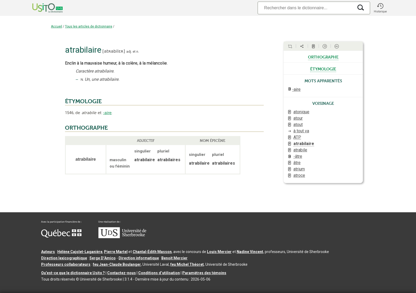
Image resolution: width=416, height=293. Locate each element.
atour (298, 118)
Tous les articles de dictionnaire (88, 26)
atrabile (300, 149)
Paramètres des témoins (204, 273)
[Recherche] (305, 8)
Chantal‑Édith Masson (152, 252)
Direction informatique (139, 258)
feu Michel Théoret (187, 264)
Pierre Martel (116, 252)
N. (82, 80)
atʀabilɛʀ (113, 51)
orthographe (323, 56)
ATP (297, 137)
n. (137, 51)
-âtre (297, 156)
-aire (107, 113)
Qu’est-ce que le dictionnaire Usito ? (73, 273)
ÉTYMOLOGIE (83, 101)
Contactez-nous (121, 273)
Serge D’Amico (102, 258)
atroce (299, 175)
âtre (297, 162)
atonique (301, 111)
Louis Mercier (219, 252)
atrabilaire (303, 143)
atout (298, 124)
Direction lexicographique (64, 258)
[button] (380, 8)
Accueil (56, 26)
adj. (129, 51)
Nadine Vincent (250, 252)
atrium (299, 169)
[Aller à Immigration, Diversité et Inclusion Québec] (61, 236)
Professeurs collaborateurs (65, 264)
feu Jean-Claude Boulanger (117, 264)
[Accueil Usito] (42, 8)
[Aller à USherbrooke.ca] (122, 237)
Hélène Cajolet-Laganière (79, 252)
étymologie (323, 68)
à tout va (301, 130)
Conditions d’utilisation (159, 273)
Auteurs (48, 252)
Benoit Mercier (174, 258)
